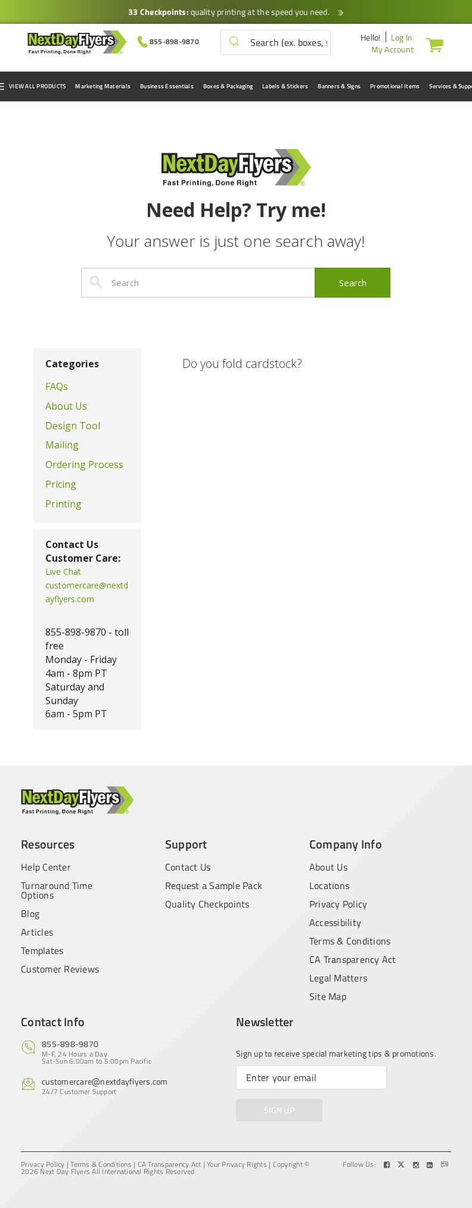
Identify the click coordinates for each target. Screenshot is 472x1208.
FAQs (56, 386)
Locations (329, 885)
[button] (234, 42)
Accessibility (335, 922)
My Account (392, 49)
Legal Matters (338, 978)
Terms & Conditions (350, 941)
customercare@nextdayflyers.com (105, 1081)
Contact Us (188, 866)
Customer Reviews (60, 969)
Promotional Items (395, 86)
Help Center (46, 866)
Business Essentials (167, 86)
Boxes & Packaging (228, 86)
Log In (402, 37)
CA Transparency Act (352, 959)
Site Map (327, 996)
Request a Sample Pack (213, 885)
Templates (42, 950)
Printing (63, 503)
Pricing (60, 484)
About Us (66, 406)
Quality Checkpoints (207, 904)
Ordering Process (84, 464)
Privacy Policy (338, 904)
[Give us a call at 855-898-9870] (168, 41)
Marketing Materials (103, 86)
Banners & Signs (339, 86)
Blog (30, 913)
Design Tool (72, 425)
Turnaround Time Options (56, 890)
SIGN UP (279, 1110)
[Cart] (432, 45)
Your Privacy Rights (237, 1164)
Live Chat (63, 571)
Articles (37, 932)
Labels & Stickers (285, 86)
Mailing (62, 444)
